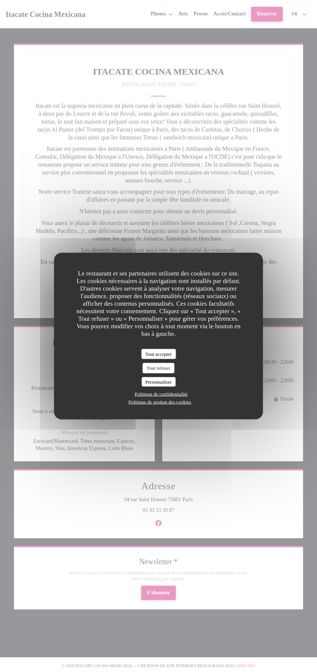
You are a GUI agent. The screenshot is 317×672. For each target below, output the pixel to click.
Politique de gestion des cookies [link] (159, 402)
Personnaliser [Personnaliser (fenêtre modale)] (158, 381)
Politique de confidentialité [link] (161, 394)
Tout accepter (158, 354)
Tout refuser (159, 368)
